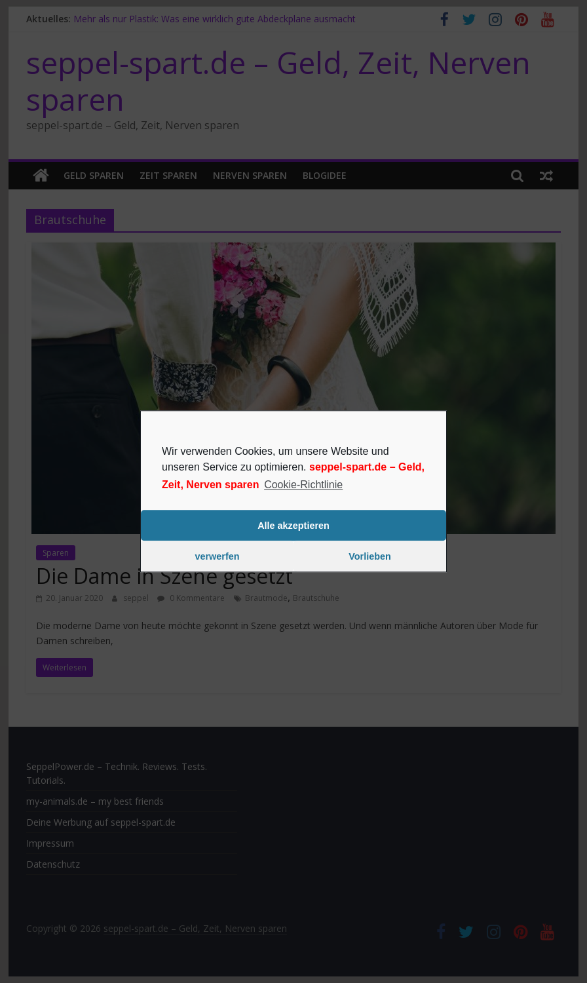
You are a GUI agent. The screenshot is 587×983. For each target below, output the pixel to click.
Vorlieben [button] (370, 556)
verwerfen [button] (217, 556)
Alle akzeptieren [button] (293, 525)
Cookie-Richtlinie (303, 484)
